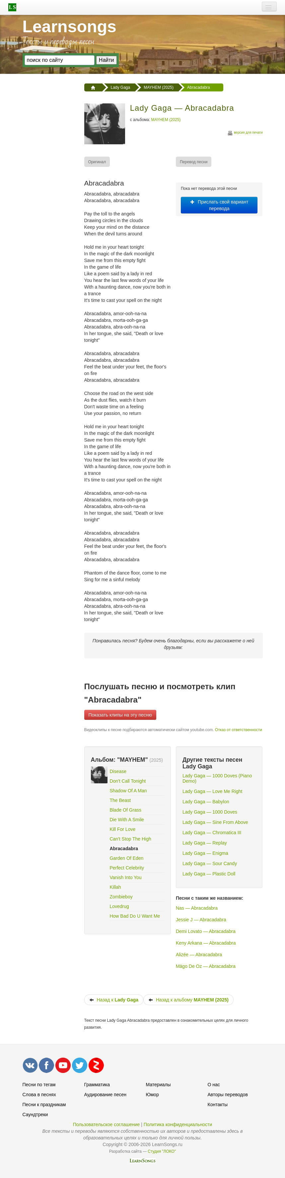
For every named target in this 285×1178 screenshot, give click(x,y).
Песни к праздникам (44, 1104)
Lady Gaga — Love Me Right (212, 791)
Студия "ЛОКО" (162, 1151)
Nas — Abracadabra (197, 908)
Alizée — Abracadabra (199, 954)
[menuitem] (97, 162)
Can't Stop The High (130, 839)
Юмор (152, 1094)
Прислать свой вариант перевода (219, 205)
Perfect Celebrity (126, 867)
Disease (117, 771)
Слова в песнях (39, 1094)
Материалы (158, 1084)
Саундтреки (35, 1114)
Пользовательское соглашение (106, 1124)
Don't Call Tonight (127, 781)
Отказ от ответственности (238, 729)
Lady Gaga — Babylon (205, 801)
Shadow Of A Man (128, 790)
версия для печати (244, 133)
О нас (214, 1084)
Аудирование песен (105, 1094)
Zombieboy (120, 896)
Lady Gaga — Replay (204, 843)
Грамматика (97, 1084)
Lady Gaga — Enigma (205, 853)
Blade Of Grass (125, 810)
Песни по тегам (39, 1084)
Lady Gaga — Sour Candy (209, 863)
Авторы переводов (228, 1094)
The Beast (120, 800)
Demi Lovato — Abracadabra (206, 931)
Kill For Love (122, 829)
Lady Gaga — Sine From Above (215, 822)
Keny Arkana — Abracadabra (206, 943)
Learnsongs (69, 26)
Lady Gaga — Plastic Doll (209, 873)
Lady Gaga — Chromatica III (211, 832)
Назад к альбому (188, 999)
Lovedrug (119, 906)
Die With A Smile (126, 819)
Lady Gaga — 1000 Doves (209, 812)
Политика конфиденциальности (178, 1124)
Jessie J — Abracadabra (201, 919)
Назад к (114, 999)
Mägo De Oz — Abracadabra (206, 966)
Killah (115, 887)
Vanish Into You (125, 877)
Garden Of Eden (126, 858)
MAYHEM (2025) (166, 119)
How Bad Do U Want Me (134, 916)
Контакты (218, 1104)
